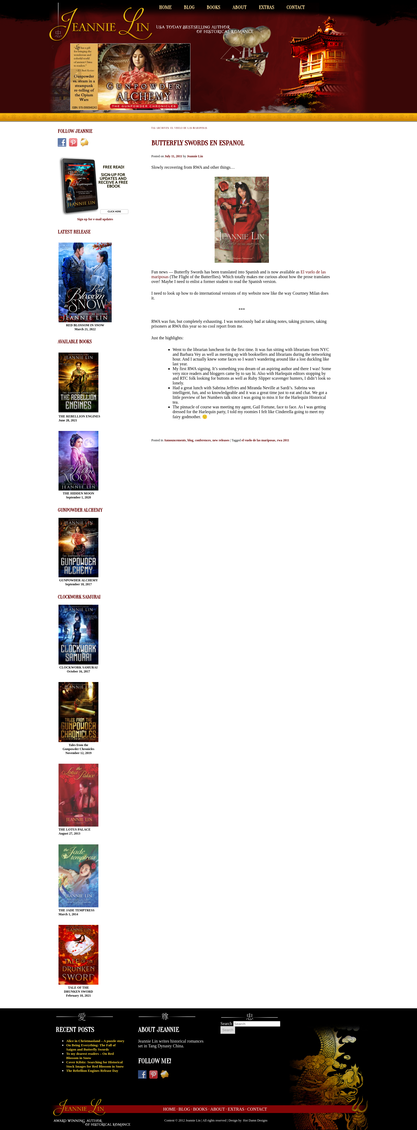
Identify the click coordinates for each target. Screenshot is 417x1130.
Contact (295, 7)
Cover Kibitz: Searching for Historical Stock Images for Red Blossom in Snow (95, 1064)
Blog (189, 7)
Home (165, 7)
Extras (266, 7)
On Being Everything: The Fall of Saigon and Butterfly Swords (91, 1047)
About (239, 7)
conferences (203, 440)
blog (190, 440)
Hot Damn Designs (255, 1120)
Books (213, 7)
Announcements (175, 440)
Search (226, 1023)
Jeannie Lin (195, 156)
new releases (220, 440)
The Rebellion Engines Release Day (92, 1071)
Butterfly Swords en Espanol (197, 143)
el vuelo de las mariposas (259, 440)
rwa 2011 (283, 440)
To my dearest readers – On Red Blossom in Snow (90, 1056)
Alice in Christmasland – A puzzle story (95, 1041)
